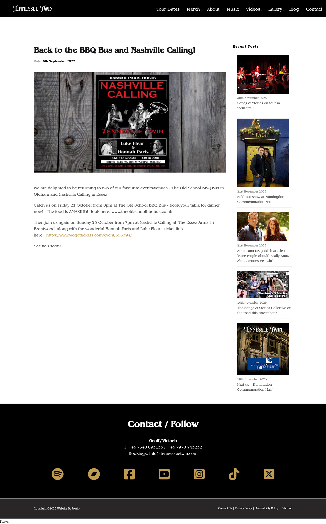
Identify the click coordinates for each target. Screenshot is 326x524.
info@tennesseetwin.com (173, 453)
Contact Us (225, 508)
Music (233, 9)
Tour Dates (168, 9)
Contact (314, 9)
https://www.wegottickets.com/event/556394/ (89, 235)
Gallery (274, 9)
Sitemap (287, 508)
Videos (253, 9)
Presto (75, 508)
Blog (294, 9)
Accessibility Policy (266, 508)
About (213, 9)
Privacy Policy (243, 508)
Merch (193, 9)
